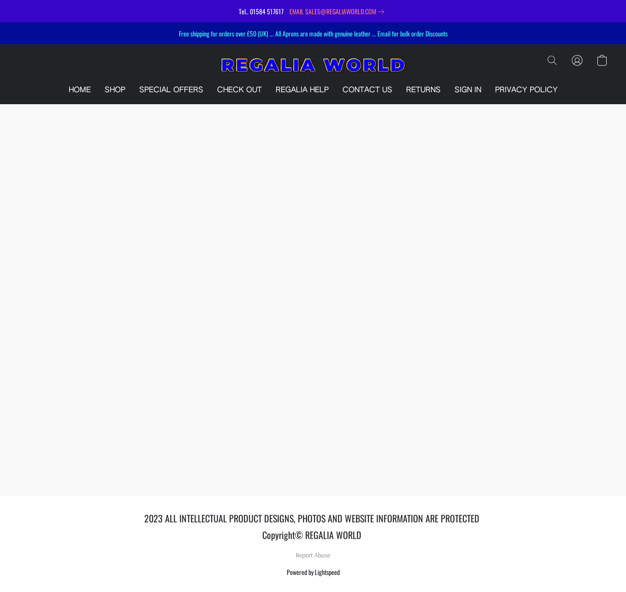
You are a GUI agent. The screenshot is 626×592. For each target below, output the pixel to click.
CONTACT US (367, 90)
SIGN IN (468, 90)
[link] (338, 11)
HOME (80, 90)
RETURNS (423, 90)
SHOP (115, 90)
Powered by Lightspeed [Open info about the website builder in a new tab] (313, 572)
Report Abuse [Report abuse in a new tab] (313, 555)
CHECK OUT (239, 90)
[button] (313, 65)
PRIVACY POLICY (526, 90)
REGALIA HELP (302, 90)
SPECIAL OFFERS (171, 90)
